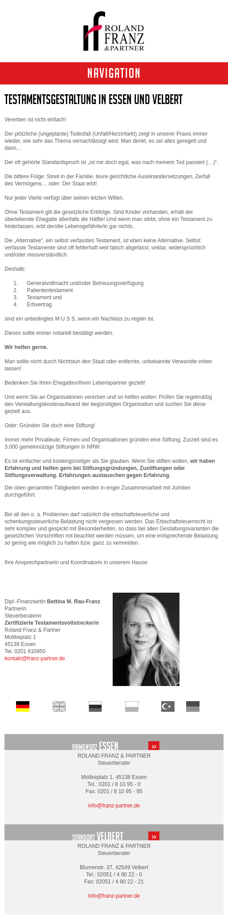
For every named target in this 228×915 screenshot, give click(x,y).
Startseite (22, 706)
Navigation (114, 73)
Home (59, 706)
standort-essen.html (114, 742)
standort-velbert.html (114, 832)
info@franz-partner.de (114, 806)
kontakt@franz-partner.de (34, 658)
